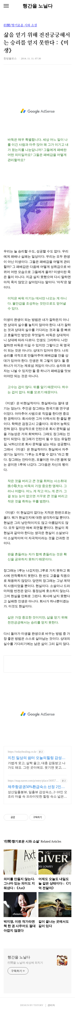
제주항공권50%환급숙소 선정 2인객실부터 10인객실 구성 (36, 787)
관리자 (51, 1005)
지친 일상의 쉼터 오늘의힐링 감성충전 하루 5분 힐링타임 (36, 758)
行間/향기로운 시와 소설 (20, 25)
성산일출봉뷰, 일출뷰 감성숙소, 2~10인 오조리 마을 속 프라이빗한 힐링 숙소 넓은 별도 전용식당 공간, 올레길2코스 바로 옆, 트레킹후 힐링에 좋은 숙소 (37, 794)
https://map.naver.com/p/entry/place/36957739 (33, 780)
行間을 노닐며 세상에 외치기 (25, 962)
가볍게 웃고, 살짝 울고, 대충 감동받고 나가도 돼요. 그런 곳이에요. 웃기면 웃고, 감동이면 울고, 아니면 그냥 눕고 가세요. (37, 765)
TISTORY (38, 1005)
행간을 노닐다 (38, 6)
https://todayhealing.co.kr (22, 751)
